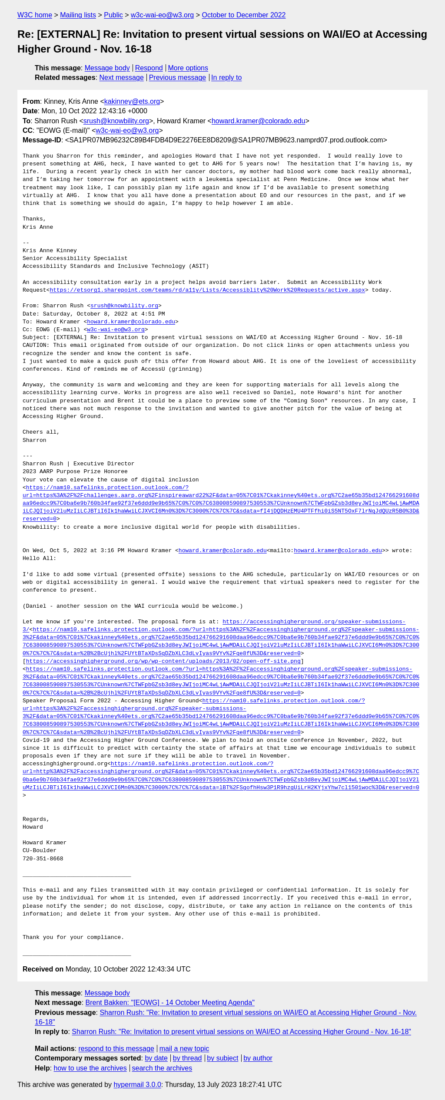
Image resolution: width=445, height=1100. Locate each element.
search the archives (162, 1068)
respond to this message (116, 1048)
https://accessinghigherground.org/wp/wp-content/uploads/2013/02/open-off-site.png (163, 661)
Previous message (177, 77)
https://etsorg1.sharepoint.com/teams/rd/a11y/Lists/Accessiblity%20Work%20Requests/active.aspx (207, 290)
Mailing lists (78, 15)
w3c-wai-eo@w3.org (162, 15)
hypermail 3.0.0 (137, 1084)
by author (257, 1058)
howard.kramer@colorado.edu (258, 121)
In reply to (226, 77)
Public (113, 15)
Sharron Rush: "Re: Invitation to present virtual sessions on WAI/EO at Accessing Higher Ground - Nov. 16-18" (241, 1031)
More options (188, 68)
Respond (149, 68)
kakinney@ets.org (132, 101)
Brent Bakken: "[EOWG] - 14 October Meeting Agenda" (170, 1002)
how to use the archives (90, 1068)
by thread (187, 1058)
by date (156, 1058)
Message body (107, 68)
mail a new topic (184, 1048)
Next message (122, 77)
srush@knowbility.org (116, 121)
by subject (222, 1058)
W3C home (34, 15)
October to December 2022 (244, 15)
